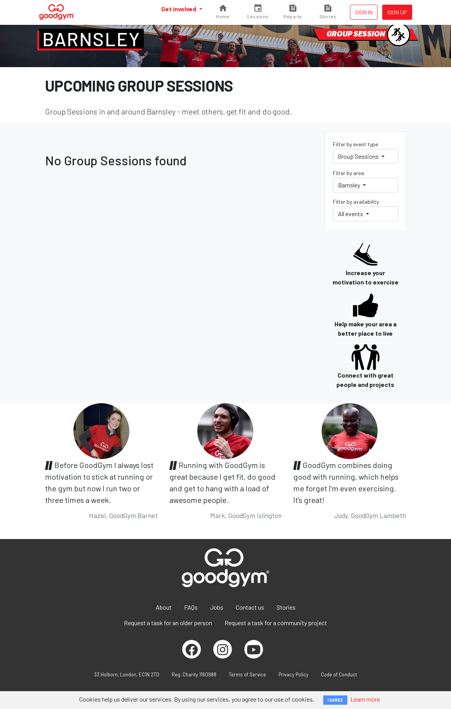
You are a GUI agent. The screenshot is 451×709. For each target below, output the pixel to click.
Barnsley (91, 39)
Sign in (364, 12)
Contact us (250, 607)
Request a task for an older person (168, 622)
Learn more (365, 699)
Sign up (397, 12)
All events (351, 213)
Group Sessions (359, 156)
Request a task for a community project (276, 622)
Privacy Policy (293, 674)
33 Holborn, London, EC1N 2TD (126, 674)
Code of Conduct (339, 674)
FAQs (191, 607)
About (164, 607)
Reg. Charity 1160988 (194, 674)
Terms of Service (247, 674)
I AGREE (335, 699)
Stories (286, 607)
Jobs (216, 607)
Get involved (179, 8)
